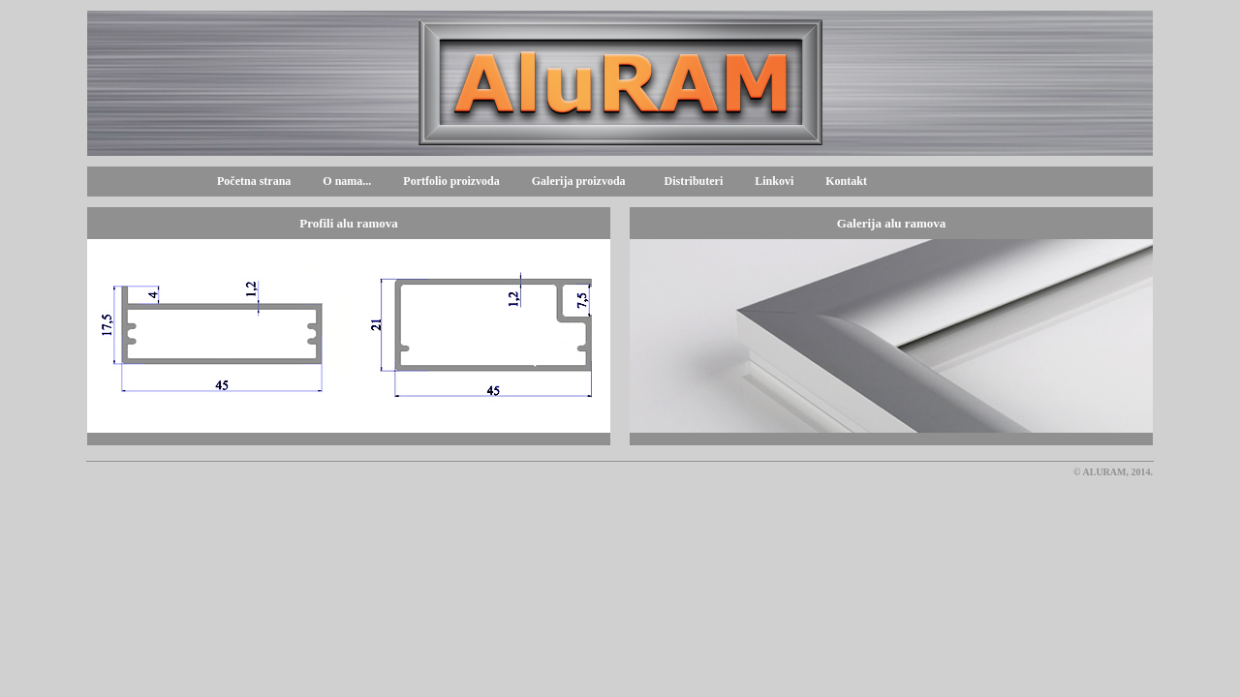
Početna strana (253, 181)
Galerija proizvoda (576, 181)
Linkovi (774, 181)
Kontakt (846, 181)
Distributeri (694, 181)
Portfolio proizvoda (451, 181)
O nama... (347, 181)
